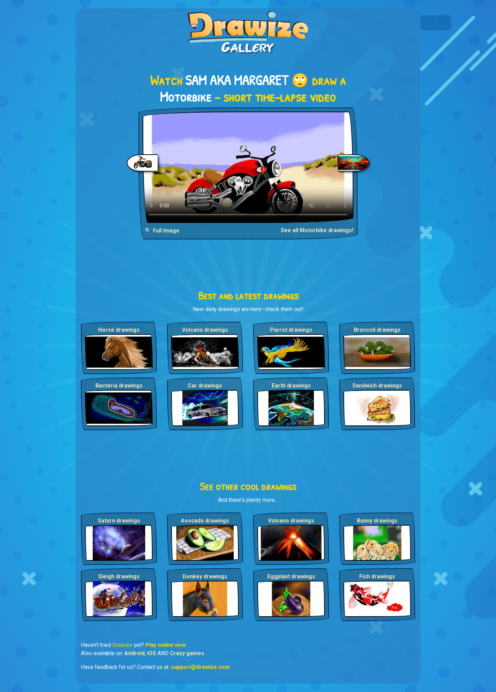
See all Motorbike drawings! (317, 230)
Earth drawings (291, 385)
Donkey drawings (205, 576)
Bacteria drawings (119, 385)
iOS (151, 653)
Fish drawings (377, 576)
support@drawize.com (200, 667)
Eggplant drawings (291, 576)
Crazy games (187, 653)
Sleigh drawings (119, 576)
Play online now (165, 645)
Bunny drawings (377, 520)
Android (134, 653)
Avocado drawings (205, 520)
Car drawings (205, 385)
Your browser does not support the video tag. (248, 167)
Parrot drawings (291, 330)
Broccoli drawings (377, 330)
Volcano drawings (205, 330)
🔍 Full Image (162, 230)
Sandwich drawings (377, 385)
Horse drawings (119, 330)
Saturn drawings (119, 520)
